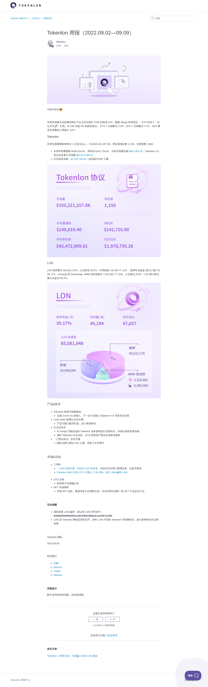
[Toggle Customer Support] (193, 675)
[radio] (95, 619)
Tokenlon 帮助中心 (19, 18)
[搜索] (173, 18)
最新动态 (48, 18)
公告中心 (36, 18)
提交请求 (112, 635)
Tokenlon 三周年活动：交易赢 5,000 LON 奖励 (72, 655)
